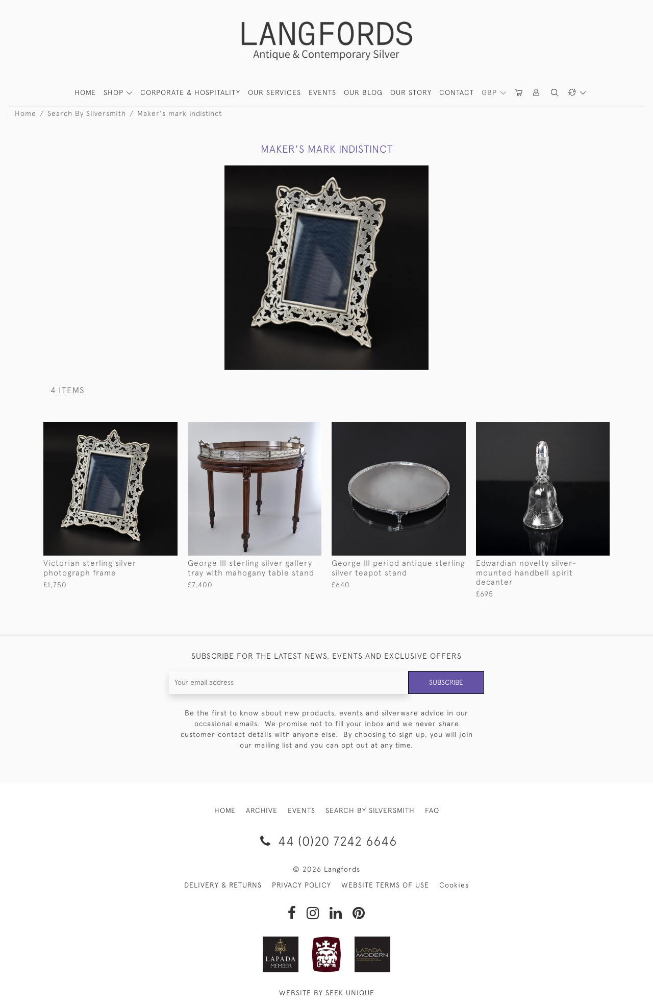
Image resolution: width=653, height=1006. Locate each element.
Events (322, 92)
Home (25, 113)
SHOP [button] (115, 92)
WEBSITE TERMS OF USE (385, 885)
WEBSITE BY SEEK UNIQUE (326, 993)
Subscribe (445, 682)
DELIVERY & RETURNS (223, 885)
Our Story (411, 92)
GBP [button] (490, 92)
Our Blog (363, 92)
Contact (456, 92)
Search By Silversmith (86, 113)
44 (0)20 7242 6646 (327, 840)
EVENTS (301, 810)
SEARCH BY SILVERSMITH (370, 810)
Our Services (274, 92)
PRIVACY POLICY (301, 885)
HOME (85, 92)
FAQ (432, 810)
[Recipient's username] (288, 682)
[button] (537, 92)
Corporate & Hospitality (190, 92)
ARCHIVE (262, 810)
